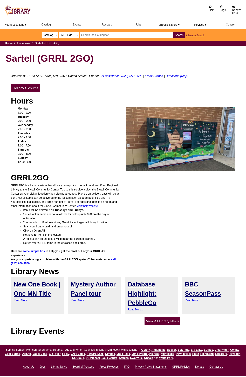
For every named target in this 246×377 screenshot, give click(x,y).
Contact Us (216, 366)
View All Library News (162, 321)
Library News (59, 366)
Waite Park (166, 357)
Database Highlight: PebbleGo (142, 293)
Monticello (167, 353)
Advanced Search (195, 35)
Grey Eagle (78, 353)
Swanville (136, 357)
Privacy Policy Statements (151, 366)
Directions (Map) (177, 76)
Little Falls (123, 353)
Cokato (234, 349)
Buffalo (208, 349)
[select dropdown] (50, 35)
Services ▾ (200, 24)
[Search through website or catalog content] (126, 35)
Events (77, 24)
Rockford (221, 353)
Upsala (148, 357)
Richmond (207, 353)
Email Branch (154, 76)
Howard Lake (95, 353)
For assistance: (110, 76)
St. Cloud (78, 357)
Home (8, 43)
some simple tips (34, 251)
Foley (65, 353)
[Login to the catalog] (223, 8)
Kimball (110, 353)
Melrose (154, 353)
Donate (199, 366)
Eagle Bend (39, 353)
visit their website (87, 206)
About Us (28, 366)
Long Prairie (140, 353)
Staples (124, 357)
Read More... (21, 300)
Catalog (46, 24)
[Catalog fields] (69, 35)
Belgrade (183, 349)
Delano (26, 353)
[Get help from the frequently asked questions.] (211, 8)
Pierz (195, 353)
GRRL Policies (181, 366)
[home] (19, 10)
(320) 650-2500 (131, 76)
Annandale (159, 349)
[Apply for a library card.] (236, 10)
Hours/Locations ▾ (15, 24)
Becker (171, 349)
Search (179, 35)
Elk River (54, 353)
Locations (23, 43)
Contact (230, 24)
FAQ (126, 366)
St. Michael (93, 357)
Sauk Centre (109, 357)
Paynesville (183, 353)
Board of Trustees (83, 366)
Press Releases (109, 366)
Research (107, 24)
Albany (145, 349)
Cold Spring (12, 353)
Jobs (138, 24)
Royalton (234, 353)
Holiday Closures (25, 88)
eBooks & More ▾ (169, 24)
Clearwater (222, 349)
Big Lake (196, 349)
